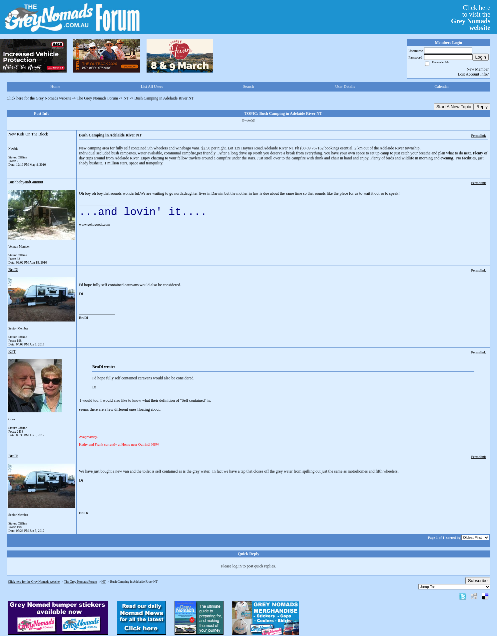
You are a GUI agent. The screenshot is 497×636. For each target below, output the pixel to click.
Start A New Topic (453, 106)
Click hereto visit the (470, 17)
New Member (478, 69)
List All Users (152, 86)
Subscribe (478, 580)
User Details (345, 86)
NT (126, 98)
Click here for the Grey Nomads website (39, 98)
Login (480, 57)
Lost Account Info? (473, 74)
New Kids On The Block (28, 134)
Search (248, 86)
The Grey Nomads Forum (97, 98)
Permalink (478, 135)
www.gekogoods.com (94, 224)
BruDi (13, 269)
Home (55, 86)
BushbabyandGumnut (25, 182)
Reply (482, 106)
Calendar (441, 86)
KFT (12, 351)
